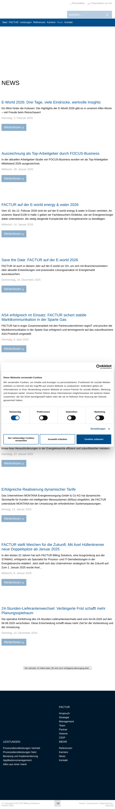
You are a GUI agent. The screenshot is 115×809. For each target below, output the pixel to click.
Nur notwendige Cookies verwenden (21, 439)
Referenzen (39, 22)
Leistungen (26, 22)
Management (66, 721)
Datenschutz (106, 803)
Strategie (64, 717)
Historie (63, 733)
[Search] (87, 14)
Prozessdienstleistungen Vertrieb (21, 748)
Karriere (51, 22)
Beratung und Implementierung (20, 756)
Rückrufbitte (77, 3)
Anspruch (64, 713)
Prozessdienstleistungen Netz (20, 752)
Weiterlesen (14, 127)
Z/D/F (62, 737)
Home (82, 803)
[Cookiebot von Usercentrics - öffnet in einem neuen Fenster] (98, 367)
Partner (63, 729)
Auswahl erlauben (57, 439)
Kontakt (69, 22)
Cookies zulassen (93, 439)
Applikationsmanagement (17, 760)
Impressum (92, 803)
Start (4, 22)
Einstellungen (98, 429)
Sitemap (109, 805)
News (60, 22)
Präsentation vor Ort (100, 3)
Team (62, 725)
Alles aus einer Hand (15, 764)
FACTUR (13, 22)
